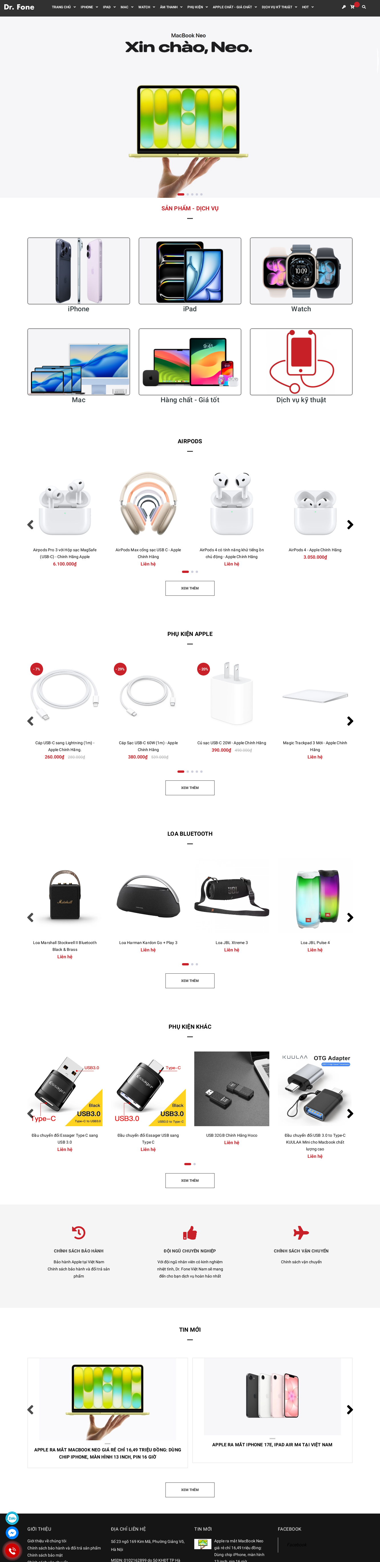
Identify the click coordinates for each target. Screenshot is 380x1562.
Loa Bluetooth (190, 833)
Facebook (296, 1544)
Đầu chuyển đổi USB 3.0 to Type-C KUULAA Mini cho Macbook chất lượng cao (315, 1142)
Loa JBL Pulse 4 (315, 942)
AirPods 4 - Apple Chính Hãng (315, 550)
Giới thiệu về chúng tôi (46, 1541)
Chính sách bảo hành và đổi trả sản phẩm (64, 1548)
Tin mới (190, 1329)
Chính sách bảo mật (45, 1555)
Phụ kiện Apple (190, 634)
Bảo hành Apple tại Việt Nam (79, 1262)
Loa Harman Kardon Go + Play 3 (148, 942)
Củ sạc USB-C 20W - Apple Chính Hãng (231, 743)
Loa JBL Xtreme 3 (232, 942)
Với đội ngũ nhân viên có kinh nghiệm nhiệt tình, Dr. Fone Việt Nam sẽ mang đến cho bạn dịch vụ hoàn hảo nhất (190, 1269)
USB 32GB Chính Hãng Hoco (231, 1135)
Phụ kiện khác (190, 1026)
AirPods (190, 441)
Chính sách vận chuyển (301, 1262)
